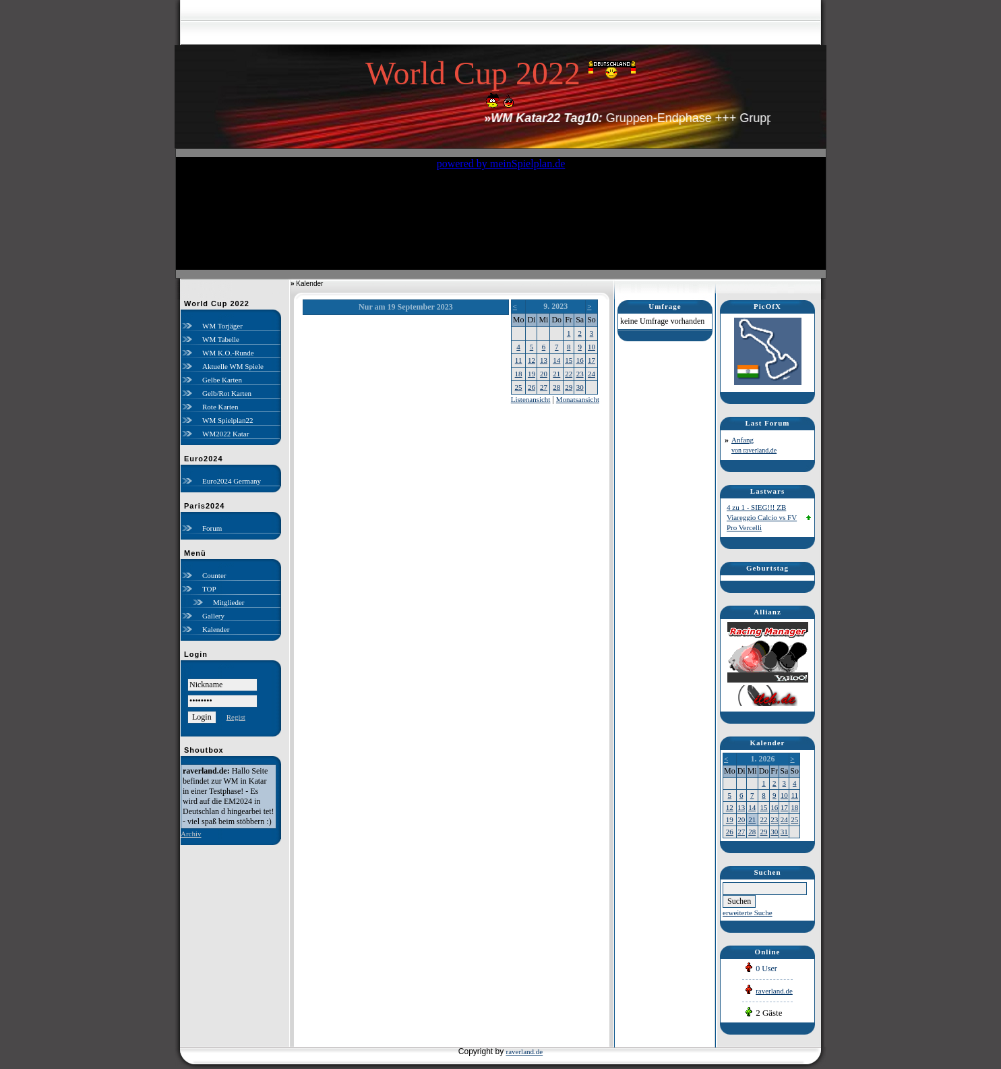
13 (543, 360)
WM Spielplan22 (227, 420)
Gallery (213, 616)
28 (556, 387)
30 (580, 387)
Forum (212, 528)
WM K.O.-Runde (228, 353)
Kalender (215, 629)
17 (591, 360)
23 (580, 374)
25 (518, 387)
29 (568, 387)
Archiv (191, 834)
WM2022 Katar (225, 434)
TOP (209, 589)
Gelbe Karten (222, 380)
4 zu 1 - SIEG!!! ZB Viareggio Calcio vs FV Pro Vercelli (762, 517)
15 (568, 360)
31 (784, 832)
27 (543, 387)
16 (580, 360)
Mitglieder (228, 602)
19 (531, 374)
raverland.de (774, 991)
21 (556, 374)
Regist (235, 717)
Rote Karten (220, 407)
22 (568, 374)
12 (531, 360)
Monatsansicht (577, 399)
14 (556, 360)
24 (591, 374)
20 (543, 374)
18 (518, 374)
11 (518, 360)
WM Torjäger (222, 326)
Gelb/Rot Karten (226, 393)
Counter (214, 575)
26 (531, 387)
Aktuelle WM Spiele (233, 366)
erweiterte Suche (747, 912)
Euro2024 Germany (231, 481)
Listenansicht (531, 399)
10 (591, 347)
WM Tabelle (220, 339)
